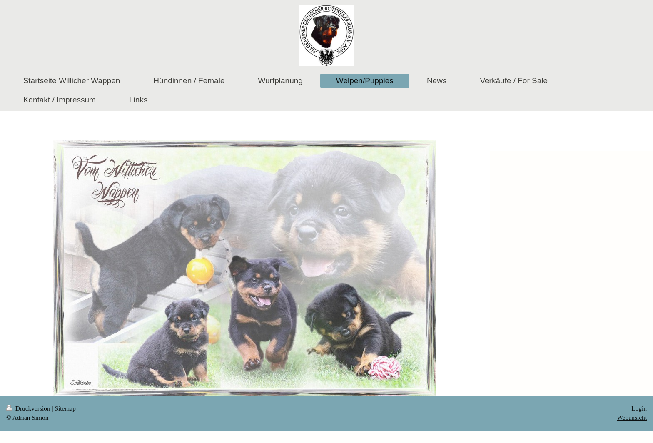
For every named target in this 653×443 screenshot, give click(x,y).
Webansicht (632, 417)
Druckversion (29, 408)
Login (639, 408)
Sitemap (65, 408)
